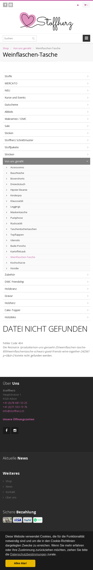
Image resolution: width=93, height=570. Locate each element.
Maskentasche (16, 212)
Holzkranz (11, 289)
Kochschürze (15, 262)
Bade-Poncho (16, 246)
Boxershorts (15, 178)
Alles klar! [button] (20, 563)
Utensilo (13, 240)
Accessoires (15, 167)
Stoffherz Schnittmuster (19, 140)
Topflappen (15, 234)
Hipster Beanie (16, 189)
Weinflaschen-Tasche (20, 257)
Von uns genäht (22, 48)
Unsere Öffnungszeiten (18, 419)
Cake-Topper (12, 310)
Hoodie (12, 268)
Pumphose (14, 217)
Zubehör (10, 274)
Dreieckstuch (15, 184)
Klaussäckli (14, 201)
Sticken (9, 133)
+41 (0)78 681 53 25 (15, 403)
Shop (6, 48)
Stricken (9, 154)
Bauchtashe (15, 173)
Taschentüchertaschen (21, 229)
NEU (7, 90)
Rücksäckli (14, 223)
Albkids (9, 111)
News (8, 486)
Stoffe (8, 76)
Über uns (9, 497)
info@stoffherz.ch (13, 411)
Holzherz (10, 303)
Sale (7, 126)
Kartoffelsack (16, 251)
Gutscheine (11, 104)
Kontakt (9, 492)
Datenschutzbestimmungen (28, 554)
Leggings (13, 206)
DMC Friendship (14, 281)
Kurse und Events (15, 97)
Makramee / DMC (15, 119)
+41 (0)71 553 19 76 (15, 407)
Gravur (9, 296)
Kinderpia (14, 195)
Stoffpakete (12, 147)
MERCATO (11, 83)
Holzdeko (10, 317)
